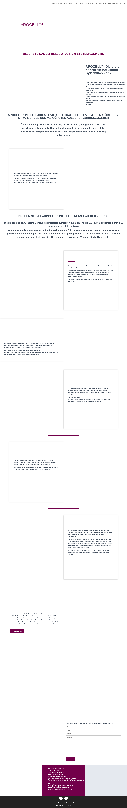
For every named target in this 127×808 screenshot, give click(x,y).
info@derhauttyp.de (58, 774)
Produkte (93, 3)
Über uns (115, 3)
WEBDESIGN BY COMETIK (63, 805)
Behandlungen (68, 3)
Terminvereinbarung (82, 3)
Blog (109, 3)
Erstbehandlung (56, 3)
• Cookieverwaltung (71, 802)
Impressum (54, 802)
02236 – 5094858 (59, 772)
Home (47, 3)
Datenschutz (62, 802)
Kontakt (122, 3)
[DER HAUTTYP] (106, 781)
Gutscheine (102, 3)
